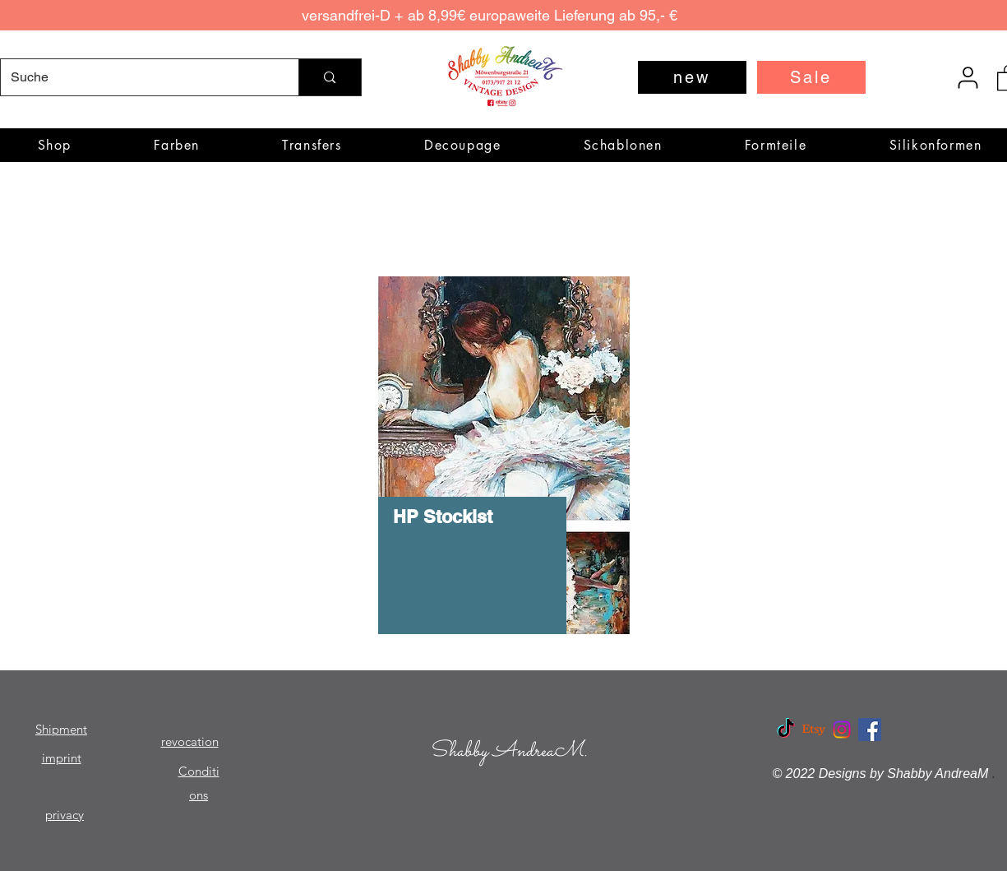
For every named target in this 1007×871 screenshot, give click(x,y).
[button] (177, 145)
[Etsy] (813, 729)
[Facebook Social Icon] (869, 729)
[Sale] (811, 77)
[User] (968, 77)
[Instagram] (841, 729)
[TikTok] (785, 729)
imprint (61, 758)
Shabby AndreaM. (508, 751)
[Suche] (138, 77)
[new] (692, 77)
